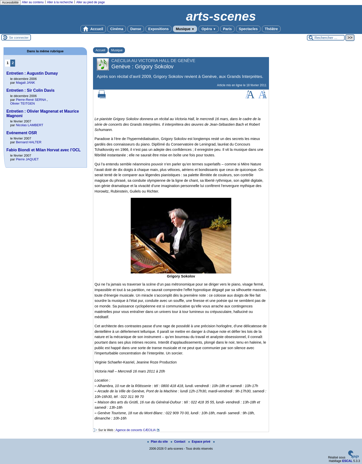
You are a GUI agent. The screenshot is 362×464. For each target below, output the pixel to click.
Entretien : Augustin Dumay (32, 73)
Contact (178, 441)
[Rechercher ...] (326, 37)
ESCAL (347, 461)
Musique (185, 29)
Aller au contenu (33, 2)
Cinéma (116, 29)
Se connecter (19, 37)
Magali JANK (25, 82)
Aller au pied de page (90, 2)
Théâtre (271, 29)
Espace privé (199, 441)
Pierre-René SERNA (31, 100)
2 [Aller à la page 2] (13, 63)
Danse (135, 29)
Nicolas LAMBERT (29, 125)
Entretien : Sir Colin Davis (30, 90)
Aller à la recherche (60, 2)
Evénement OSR (21, 133)
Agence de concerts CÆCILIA (135, 430)
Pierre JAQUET (27, 159)
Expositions (158, 29)
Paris (227, 29)
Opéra (208, 29)
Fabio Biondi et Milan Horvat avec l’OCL (43, 150)
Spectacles (248, 29)
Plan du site (158, 441)
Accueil (93, 28)
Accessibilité (10, 2)
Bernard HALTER (28, 142)
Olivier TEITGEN (22, 103)
